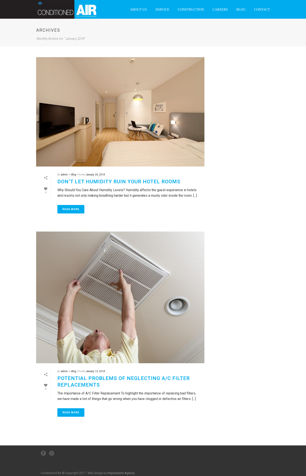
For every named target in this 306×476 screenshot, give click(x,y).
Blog (241, 9)
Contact (262, 9)
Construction (191, 9)
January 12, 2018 (95, 371)
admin (64, 174)
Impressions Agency (121, 473)
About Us (138, 9)
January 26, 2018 (95, 174)
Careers (220, 9)
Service (162, 9)
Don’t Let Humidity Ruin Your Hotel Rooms (118, 182)
